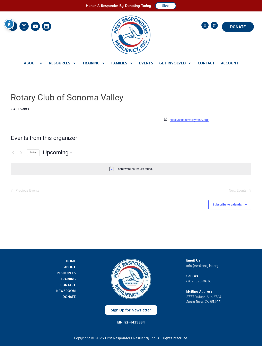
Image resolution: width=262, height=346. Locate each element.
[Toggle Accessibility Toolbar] (9, 9)
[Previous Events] (13, 152)
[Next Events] (21, 152)
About (33, 63)
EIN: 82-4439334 (131, 322)
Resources (62, 63)
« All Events (20, 109)
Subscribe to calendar (228, 204)
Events (146, 63)
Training (93, 63)
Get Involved (175, 63)
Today (33, 152)
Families (122, 63)
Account (229, 63)
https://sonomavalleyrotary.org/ (189, 119)
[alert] (131, 169)
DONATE (238, 26)
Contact (206, 63)
